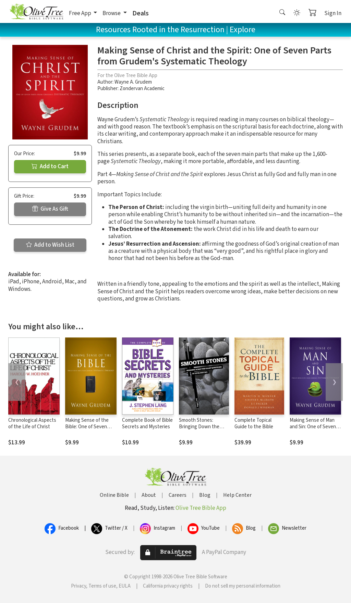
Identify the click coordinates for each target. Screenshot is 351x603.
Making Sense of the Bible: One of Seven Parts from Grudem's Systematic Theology (87, 430)
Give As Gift (50, 209)
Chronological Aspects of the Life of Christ (32, 423)
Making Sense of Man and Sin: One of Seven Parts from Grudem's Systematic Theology (313, 430)
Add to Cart (50, 166)
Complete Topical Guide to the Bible (253, 423)
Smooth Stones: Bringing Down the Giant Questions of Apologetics (199, 430)
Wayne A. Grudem (133, 82)
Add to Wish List (50, 245)
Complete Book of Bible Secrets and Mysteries (147, 423)
